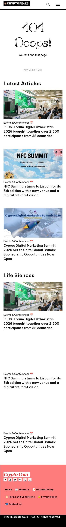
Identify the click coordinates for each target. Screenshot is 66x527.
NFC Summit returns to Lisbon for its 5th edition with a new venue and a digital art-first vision (32, 190)
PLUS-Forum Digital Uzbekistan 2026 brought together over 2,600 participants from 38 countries (31, 131)
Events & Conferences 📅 (18, 122)
